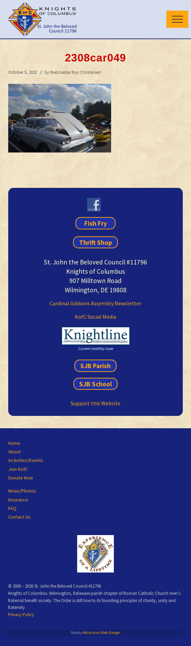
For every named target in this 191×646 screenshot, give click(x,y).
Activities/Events (25, 460)
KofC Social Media (95, 316)
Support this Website (95, 403)
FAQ (12, 508)
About (14, 452)
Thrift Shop (95, 242)
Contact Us (19, 517)
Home (14, 443)
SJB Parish (95, 366)
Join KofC (18, 469)
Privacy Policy (21, 614)
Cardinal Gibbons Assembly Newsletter (95, 303)
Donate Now (20, 478)
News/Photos (22, 491)
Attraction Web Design (101, 632)
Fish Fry (96, 223)
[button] (177, 19)
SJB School (95, 383)
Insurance (18, 500)
